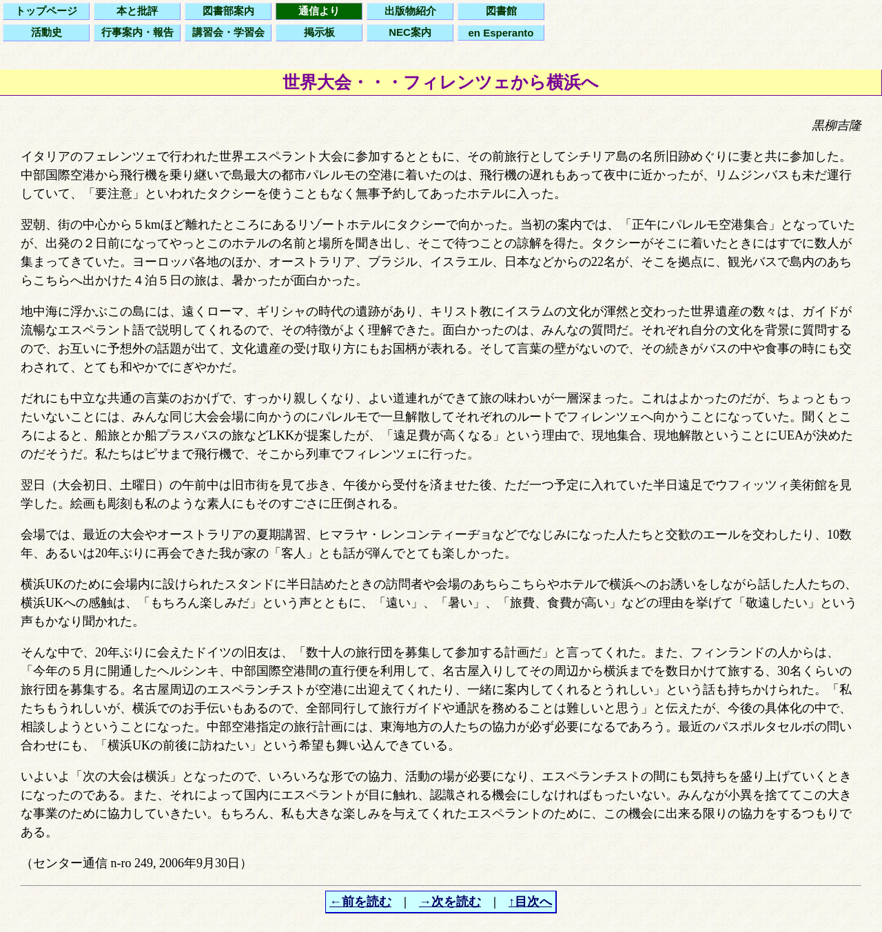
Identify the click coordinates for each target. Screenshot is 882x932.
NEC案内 (410, 32)
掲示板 (319, 32)
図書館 (501, 11)
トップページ (46, 11)
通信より (319, 11)
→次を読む (450, 902)
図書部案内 (228, 11)
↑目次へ (530, 902)
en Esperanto (500, 33)
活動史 (46, 32)
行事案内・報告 (137, 32)
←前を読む (360, 902)
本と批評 (137, 11)
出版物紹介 (410, 11)
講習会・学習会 (228, 32)
